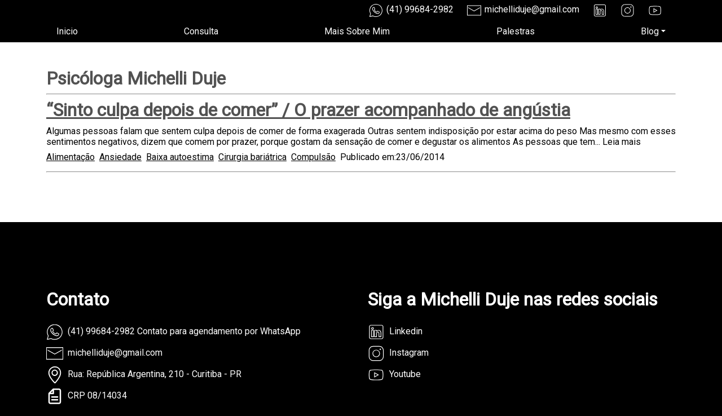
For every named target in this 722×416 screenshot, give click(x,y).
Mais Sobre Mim (357, 31)
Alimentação (70, 157)
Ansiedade (120, 157)
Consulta (201, 31)
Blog (650, 31)
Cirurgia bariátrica (252, 157)
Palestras (515, 31)
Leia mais (621, 141)
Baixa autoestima (180, 157)
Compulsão (313, 157)
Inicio (67, 31)
